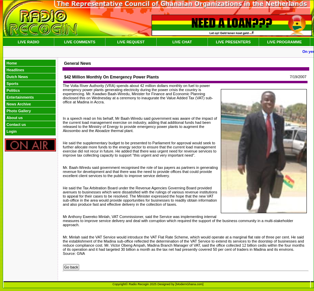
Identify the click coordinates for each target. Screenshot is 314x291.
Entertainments (20, 97)
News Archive (18, 104)
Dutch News (17, 77)
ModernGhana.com (189, 284)
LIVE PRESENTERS (233, 42)
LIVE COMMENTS (80, 42)
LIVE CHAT (182, 42)
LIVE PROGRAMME (284, 42)
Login (11, 131)
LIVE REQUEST (131, 42)
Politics (13, 90)
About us (14, 118)
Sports (12, 84)
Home (11, 63)
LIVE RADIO (28, 42)
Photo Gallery (18, 111)
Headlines (15, 70)
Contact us (16, 124)
